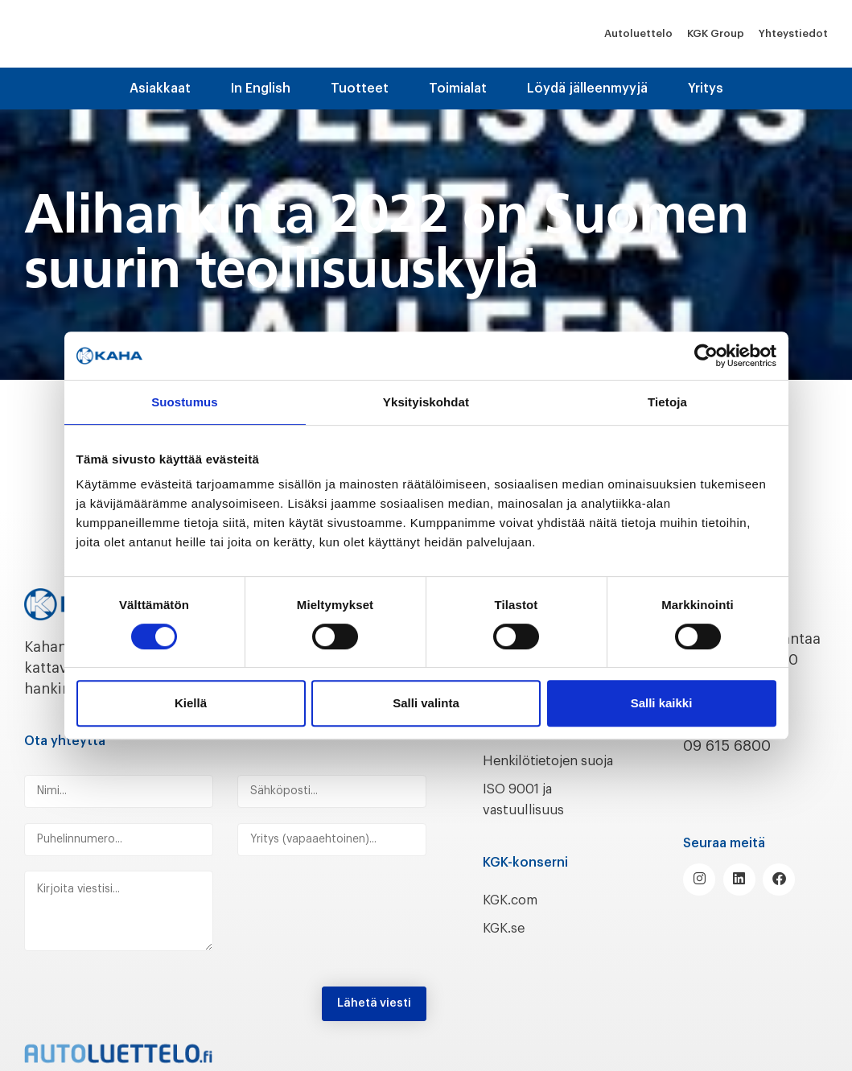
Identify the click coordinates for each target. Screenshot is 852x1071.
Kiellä (191, 703)
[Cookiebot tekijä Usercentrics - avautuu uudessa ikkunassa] (706, 356)
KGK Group (715, 33)
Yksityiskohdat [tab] (426, 402)
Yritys (705, 88)
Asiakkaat (160, 88)
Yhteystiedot (793, 33)
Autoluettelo (638, 33)
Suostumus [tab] (184, 402)
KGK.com (514, 918)
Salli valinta (426, 703)
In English (260, 88)
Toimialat (458, 88)
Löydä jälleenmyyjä (587, 88)
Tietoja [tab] (667, 402)
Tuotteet (360, 88)
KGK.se (506, 946)
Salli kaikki (662, 703)
